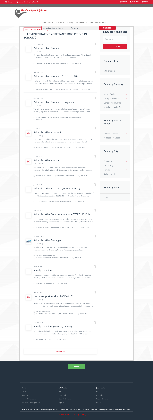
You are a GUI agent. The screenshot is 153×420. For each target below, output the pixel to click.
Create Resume (102, 399)
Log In (145, 2)
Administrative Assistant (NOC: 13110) (55, 76)
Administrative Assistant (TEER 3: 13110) (57, 188)
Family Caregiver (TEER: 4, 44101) (53, 326)
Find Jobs (107, 28)
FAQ (60, 391)
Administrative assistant (47, 132)
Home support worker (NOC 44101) (54, 296)
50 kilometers (110, 71)
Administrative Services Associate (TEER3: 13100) (62, 214)
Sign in (61, 402)
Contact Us (34, 2)
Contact (24, 391)
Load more (60, 352)
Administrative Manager (47, 240)
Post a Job (62, 395)
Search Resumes (65, 399)
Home (8, 2)
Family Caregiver (43, 270)
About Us (21, 2)
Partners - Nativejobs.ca (31, 402)
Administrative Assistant (47, 47)
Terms (123, 2)
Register (134, 2)
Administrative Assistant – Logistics (54, 101)
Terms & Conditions (29, 399)
